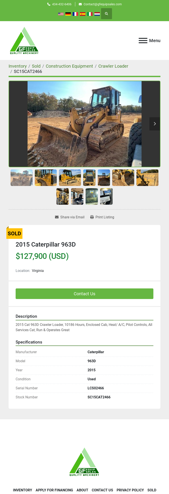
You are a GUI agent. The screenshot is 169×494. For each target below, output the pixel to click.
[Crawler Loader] (113, 66)
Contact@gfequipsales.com (103, 4)
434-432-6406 (62, 4)
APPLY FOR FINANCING (54, 490)
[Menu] (143, 40)
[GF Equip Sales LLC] (84, 461)
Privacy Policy (130, 490)
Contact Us (84, 293)
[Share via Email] (69, 217)
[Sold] (36, 66)
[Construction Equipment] (69, 66)
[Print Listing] (102, 217)
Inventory (22, 490)
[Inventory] (18, 66)
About (82, 490)
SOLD (151, 490)
